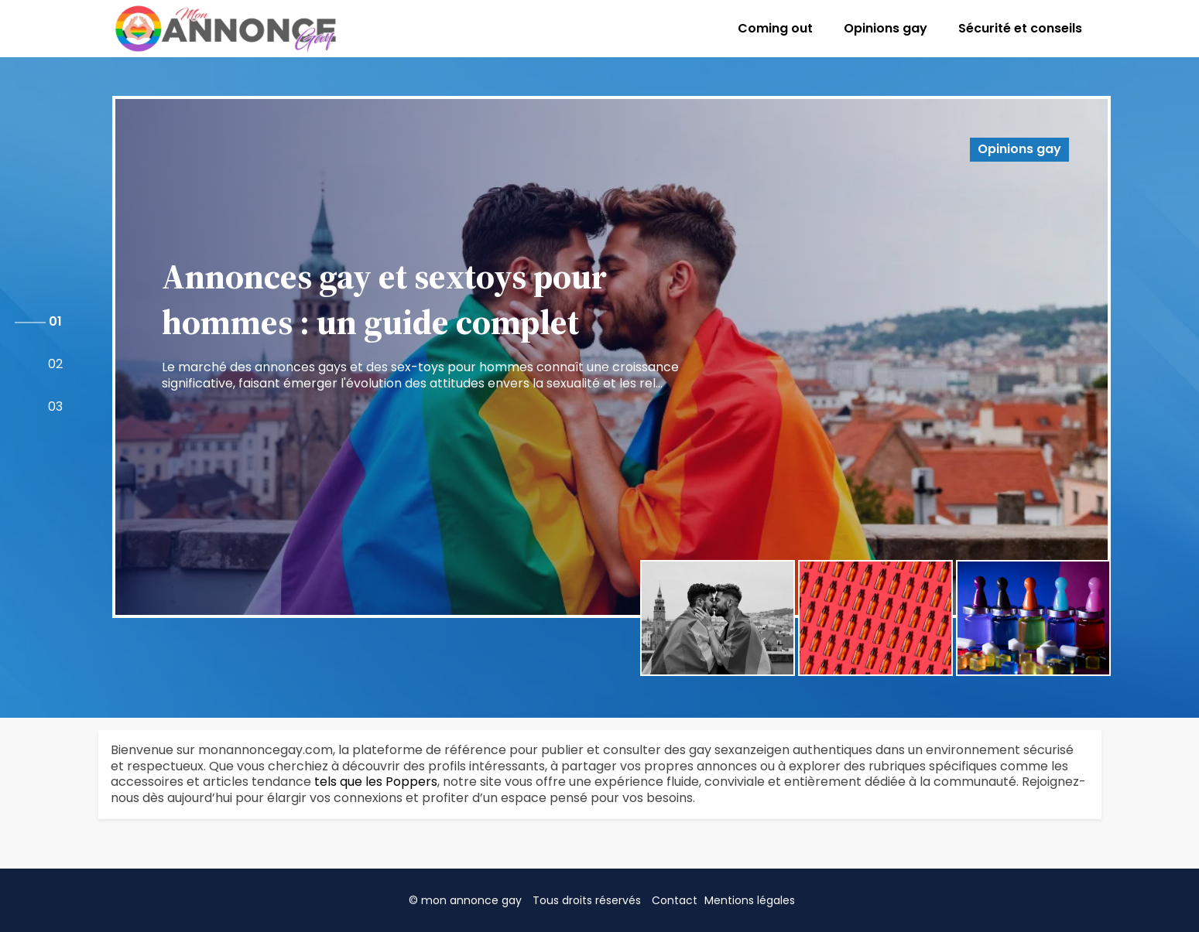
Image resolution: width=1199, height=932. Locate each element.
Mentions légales (749, 900)
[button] (55, 322)
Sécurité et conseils (1020, 28)
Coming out (775, 28)
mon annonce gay (471, 900)
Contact (674, 900)
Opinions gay (885, 28)
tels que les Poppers (375, 781)
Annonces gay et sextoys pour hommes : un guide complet (384, 299)
